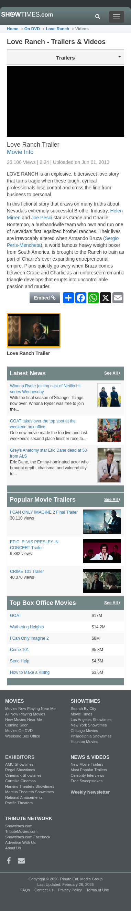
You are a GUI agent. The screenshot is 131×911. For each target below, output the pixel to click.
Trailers (88, 58)
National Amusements (24, 797)
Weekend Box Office (22, 736)
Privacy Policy (70, 890)
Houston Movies (84, 742)
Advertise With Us (20, 842)
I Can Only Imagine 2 (29, 638)
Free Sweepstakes (87, 781)
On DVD (32, 29)
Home (12, 29)
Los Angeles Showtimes (91, 720)
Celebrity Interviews (88, 775)
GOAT (15, 615)
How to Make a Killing (30, 672)
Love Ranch (57, 29)
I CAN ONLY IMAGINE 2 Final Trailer (44, 512)
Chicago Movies (84, 731)
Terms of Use (97, 890)
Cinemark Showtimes (23, 775)
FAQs (25, 890)
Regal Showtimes (20, 770)
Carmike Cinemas (20, 781)
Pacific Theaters (19, 803)
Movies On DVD (19, 731)
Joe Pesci (41, 217)
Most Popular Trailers (89, 770)
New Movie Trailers (87, 764)
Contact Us (43, 890)
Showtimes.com (18, 826)
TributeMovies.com (21, 831)
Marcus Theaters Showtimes (29, 792)
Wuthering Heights (27, 627)
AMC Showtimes (19, 764)
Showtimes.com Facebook (27, 837)
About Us (13, 848)
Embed (45, 298)
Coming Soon (17, 725)
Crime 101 (19, 649)
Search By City (83, 708)
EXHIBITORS (19, 757)
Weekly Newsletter (90, 792)
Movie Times (81, 714)
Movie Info (20, 152)
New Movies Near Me (23, 720)
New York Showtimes (89, 725)
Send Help (19, 661)
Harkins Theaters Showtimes (29, 786)
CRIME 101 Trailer (27, 571)
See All (112, 373)
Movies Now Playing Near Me (30, 708)
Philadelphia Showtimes (91, 736)
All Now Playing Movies (25, 714)
